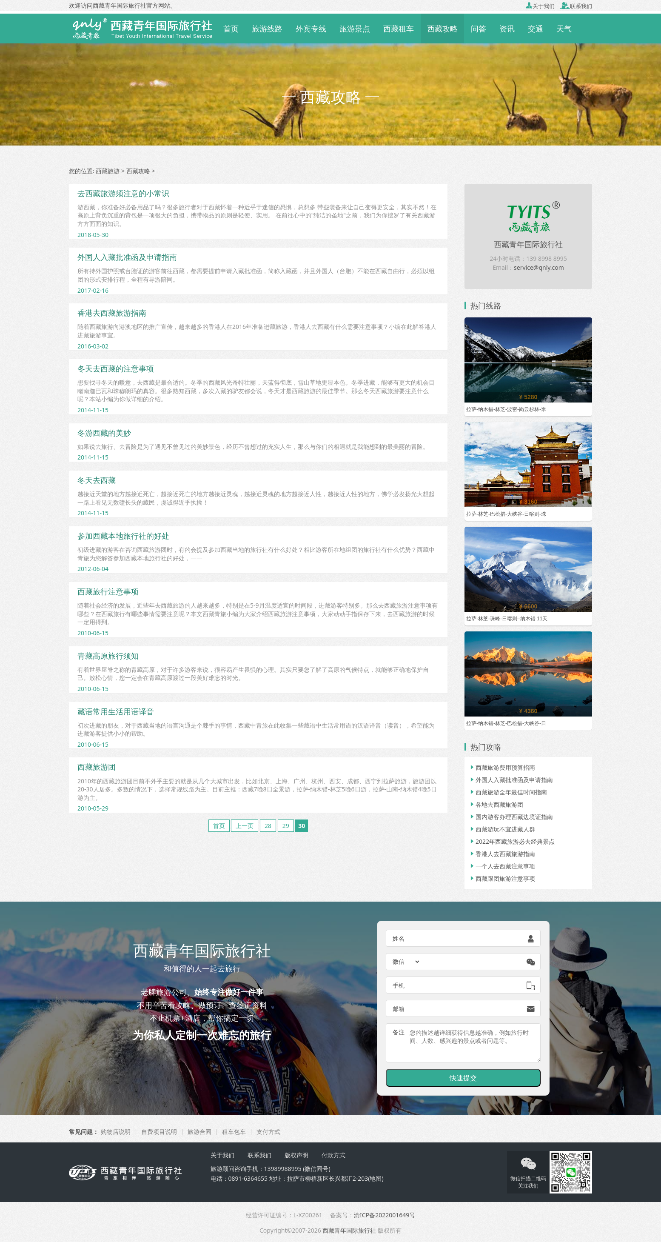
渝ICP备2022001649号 (384, 1215)
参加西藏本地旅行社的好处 (123, 536)
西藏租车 (398, 28)
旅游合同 (199, 1132)
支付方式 (268, 1132)
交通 (535, 28)
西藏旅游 (108, 171)
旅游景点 (354, 28)
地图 (376, 1178)
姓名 (399, 938)
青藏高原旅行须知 (108, 656)
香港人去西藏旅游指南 (502, 854)
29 (285, 826)
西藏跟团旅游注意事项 (502, 878)
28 (268, 826)
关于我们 (540, 6)
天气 (564, 28)
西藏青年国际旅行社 (528, 244)
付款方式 (333, 1155)
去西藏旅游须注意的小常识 (123, 193)
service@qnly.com (539, 267)
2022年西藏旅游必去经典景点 (512, 841)
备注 (399, 1032)
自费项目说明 (159, 1132)
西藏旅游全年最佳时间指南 (508, 792)
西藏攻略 (442, 28)
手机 (399, 985)
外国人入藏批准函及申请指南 (127, 257)
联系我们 (576, 6)
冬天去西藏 (96, 480)
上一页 (245, 826)
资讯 (507, 28)
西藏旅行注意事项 (108, 591)
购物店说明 (116, 1132)
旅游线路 (267, 28)
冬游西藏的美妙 (104, 433)
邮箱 (399, 1009)
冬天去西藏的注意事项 (115, 368)
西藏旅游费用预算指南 (502, 767)
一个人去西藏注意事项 (502, 866)
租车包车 (234, 1132)
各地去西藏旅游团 (496, 804)
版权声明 (296, 1155)
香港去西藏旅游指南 (111, 313)
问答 (478, 28)
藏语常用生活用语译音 (115, 711)
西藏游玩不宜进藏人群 (502, 829)
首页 (231, 28)
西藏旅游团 (96, 767)
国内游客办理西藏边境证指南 (511, 817)
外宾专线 (311, 28)
